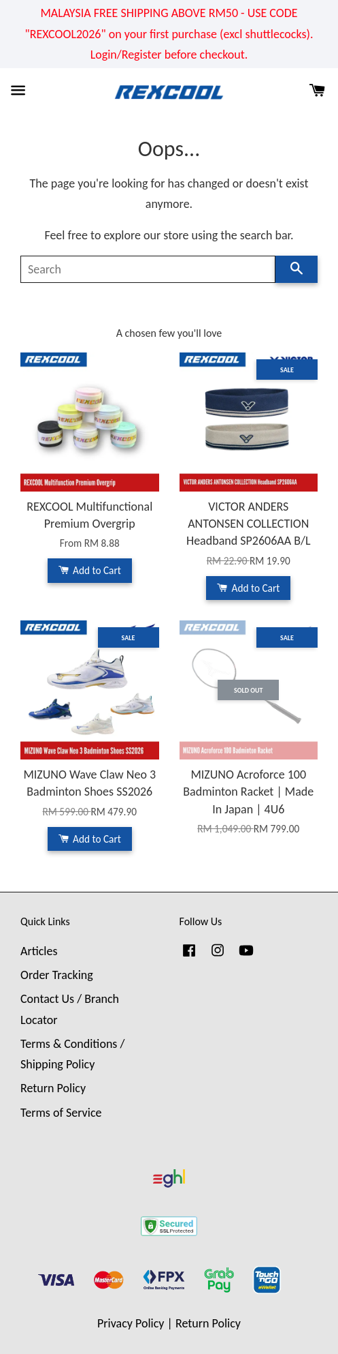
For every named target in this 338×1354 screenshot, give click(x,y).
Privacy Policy (130, 1323)
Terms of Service (60, 1112)
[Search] (147, 269)
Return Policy (53, 1088)
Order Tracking (56, 974)
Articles (38, 951)
